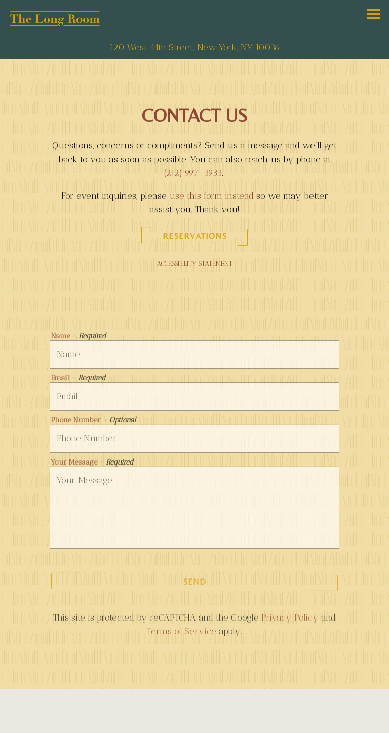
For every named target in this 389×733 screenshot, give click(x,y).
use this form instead (211, 196)
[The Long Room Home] (55, 18)
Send (194, 583)
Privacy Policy (290, 619)
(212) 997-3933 (193, 173)
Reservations (195, 237)
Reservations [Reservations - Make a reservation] (195, 700)
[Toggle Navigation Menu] (373, 14)
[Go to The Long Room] (194, 47)
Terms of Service (181, 632)
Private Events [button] (194, 722)
